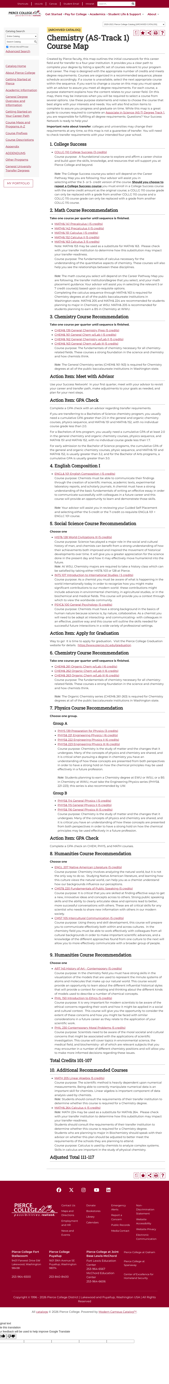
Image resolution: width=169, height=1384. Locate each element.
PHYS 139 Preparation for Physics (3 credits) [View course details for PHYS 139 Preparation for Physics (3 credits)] (88, 730)
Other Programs (17, 159)
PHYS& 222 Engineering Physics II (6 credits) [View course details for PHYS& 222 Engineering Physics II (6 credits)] (88, 739)
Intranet (90, 3)
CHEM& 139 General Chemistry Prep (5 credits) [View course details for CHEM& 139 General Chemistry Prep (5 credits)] (87, 330)
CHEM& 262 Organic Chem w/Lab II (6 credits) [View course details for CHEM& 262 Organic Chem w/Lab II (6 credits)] (87, 671)
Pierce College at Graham (139, 1252)
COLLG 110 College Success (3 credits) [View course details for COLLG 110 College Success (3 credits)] (81, 152)
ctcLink (39, 3)
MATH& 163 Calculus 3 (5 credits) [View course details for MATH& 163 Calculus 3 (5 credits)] (77, 241)
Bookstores (93, 1211)
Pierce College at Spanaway (134, 1263)
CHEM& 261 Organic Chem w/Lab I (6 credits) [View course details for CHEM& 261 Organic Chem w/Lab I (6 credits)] (86, 666)
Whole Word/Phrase (19, 47)
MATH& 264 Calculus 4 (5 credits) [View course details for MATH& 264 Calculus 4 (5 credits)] (78, 1107)
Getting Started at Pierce (18, 81)
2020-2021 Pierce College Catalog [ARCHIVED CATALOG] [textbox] (130, 24)
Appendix (12, 146)
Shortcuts (22, 3)
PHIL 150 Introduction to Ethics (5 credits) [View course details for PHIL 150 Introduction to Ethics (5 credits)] (83, 998)
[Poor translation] (11, 1336)
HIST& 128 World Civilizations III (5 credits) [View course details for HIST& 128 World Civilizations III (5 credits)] (83, 537)
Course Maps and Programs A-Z (18, 124)
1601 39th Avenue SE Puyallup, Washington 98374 (62, 1264)
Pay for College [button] (76, 14)
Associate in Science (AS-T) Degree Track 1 (135, 112)
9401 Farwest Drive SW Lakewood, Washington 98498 (26, 1264)
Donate (91, 1205)
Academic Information (21, 90)
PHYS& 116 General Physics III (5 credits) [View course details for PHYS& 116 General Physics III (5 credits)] (85, 809)
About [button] (152, 14)
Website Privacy (146, 1229)
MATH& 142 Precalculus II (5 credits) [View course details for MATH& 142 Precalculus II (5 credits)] (79, 228)
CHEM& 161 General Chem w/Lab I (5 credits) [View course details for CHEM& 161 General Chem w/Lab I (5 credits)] (85, 334)
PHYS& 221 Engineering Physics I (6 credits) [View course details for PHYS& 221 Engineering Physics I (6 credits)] (88, 735)
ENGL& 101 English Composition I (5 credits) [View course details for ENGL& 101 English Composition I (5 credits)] (85, 473)
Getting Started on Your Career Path (19, 113)
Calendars (92, 1222)
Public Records (120, 1225)
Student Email (71, 3)
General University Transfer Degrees (18, 168)
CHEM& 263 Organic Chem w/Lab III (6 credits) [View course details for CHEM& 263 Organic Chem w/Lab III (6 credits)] (87, 675)
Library (90, 1216)
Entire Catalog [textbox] (13, 36)
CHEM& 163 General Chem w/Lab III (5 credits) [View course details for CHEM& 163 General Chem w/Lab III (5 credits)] (86, 343)
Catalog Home (16, 66)
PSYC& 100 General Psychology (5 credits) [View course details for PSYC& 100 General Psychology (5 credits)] (83, 604)
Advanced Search (18, 51)
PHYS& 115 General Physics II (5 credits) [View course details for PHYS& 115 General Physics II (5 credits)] (85, 805)
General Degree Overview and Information (17, 101)
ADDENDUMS (15, 153)
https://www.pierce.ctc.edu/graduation (104, 645)
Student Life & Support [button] (124, 14)
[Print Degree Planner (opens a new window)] (136, 33)
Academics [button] (97, 14)
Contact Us (68, 1205)
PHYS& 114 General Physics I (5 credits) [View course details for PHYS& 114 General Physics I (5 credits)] (84, 800)
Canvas (53, 3)
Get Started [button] (53, 14)
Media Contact (120, 1230)
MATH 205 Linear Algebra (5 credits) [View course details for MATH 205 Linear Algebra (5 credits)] (80, 1078)
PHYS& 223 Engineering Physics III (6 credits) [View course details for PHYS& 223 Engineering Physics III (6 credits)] (89, 744)
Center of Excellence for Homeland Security (138, 1276)
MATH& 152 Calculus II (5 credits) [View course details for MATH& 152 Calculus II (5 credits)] (77, 237)
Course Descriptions (20, 139)
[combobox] (134, 24)
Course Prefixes (16, 133)
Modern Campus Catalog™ (118, 1311)
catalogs (42, 1311)
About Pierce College (20, 72)
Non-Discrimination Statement (145, 1209)
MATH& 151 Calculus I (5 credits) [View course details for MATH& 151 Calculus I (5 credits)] (76, 232)
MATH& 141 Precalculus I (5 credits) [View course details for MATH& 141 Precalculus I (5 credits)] (79, 223)
